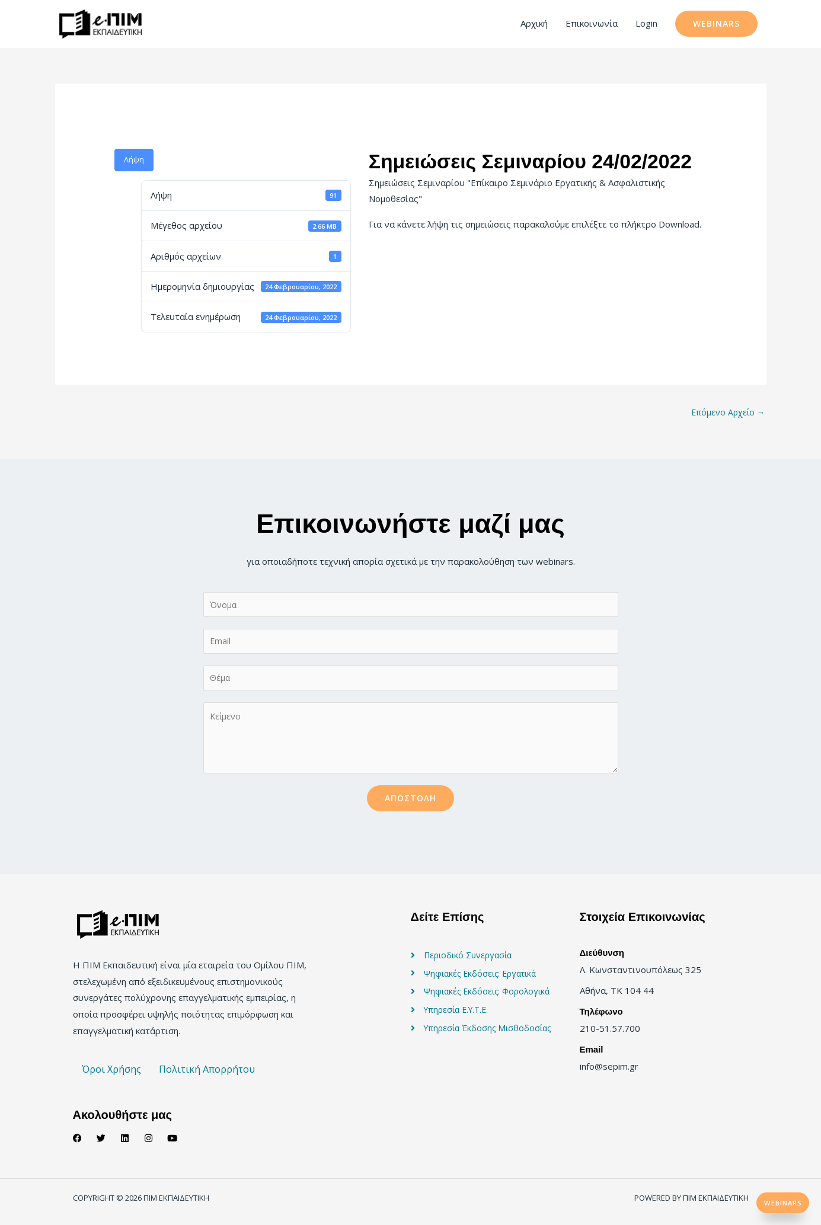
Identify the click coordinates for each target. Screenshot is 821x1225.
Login (646, 24)
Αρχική (534, 24)
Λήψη (134, 161)
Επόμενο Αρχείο (726, 414)
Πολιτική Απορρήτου (207, 1077)
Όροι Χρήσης (111, 1077)
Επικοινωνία (592, 24)
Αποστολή (410, 805)
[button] (716, 25)
